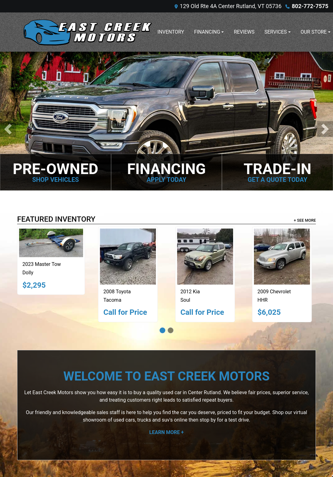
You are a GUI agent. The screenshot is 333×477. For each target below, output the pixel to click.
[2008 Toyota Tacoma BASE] (127, 256)
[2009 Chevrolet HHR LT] (282, 256)
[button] (8, 129)
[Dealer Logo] (87, 32)
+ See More (305, 220)
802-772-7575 (310, 6)
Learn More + (166, 432)
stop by (207, 420)
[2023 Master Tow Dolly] (51, 243)
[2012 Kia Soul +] (205, 256)
